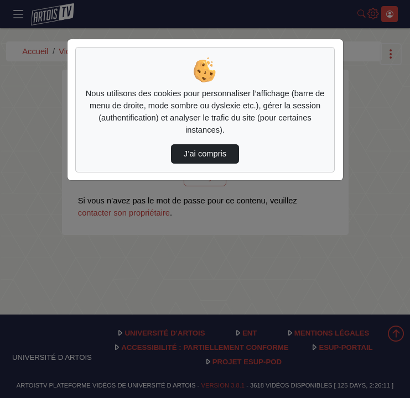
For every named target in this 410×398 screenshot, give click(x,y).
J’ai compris (205, 153)
